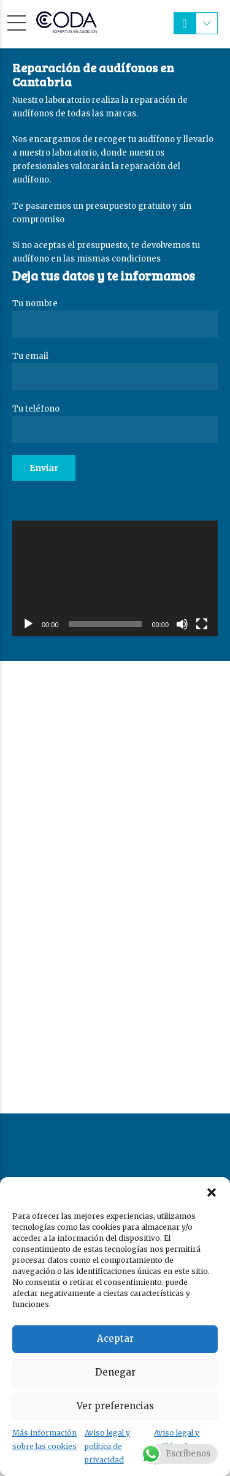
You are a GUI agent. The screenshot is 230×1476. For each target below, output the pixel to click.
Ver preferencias (115, 1406)
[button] (211, 1192)
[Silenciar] (182, 624)
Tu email (115, 370)
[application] (115, 578)
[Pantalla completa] (202, 624)
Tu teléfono (115, 423)
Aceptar (115, 1338)
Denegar (115, 1372)
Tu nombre (115, 317)
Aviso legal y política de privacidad (107, 1446)
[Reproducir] (28, 624)
